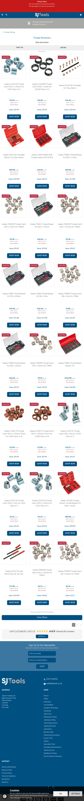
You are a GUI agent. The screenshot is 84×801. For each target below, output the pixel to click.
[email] (42, 660)
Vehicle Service (49, 750)
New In (46, 696)
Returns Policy (7, 770)
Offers (46, 699)
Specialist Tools (49, 744)
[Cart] (81, 15)
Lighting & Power (50, 726)
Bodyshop (47, 702)
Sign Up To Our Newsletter (42, 646)
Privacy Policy (7, 773)
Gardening (47, 711)
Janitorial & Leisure (50, 723)
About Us (5, 782)
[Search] (6, 15)
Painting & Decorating (51, 735)
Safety (46, 741)
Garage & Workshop (51, 708)
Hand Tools (48, 714)
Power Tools (48, 738)
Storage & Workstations (52, 747)
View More (42, 617)
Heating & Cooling (50, 717)
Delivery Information (9, 767)
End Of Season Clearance (53, 756)
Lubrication (48, 729)
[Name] (42, 653)
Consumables (48, 705)
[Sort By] (21, 47)
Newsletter (6, 779)
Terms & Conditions (9, 776)
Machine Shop (48, 732)
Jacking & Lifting (49, 720)
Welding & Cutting (50, 753)
